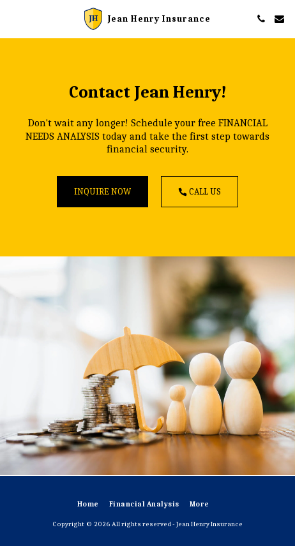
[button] (14, 18)
